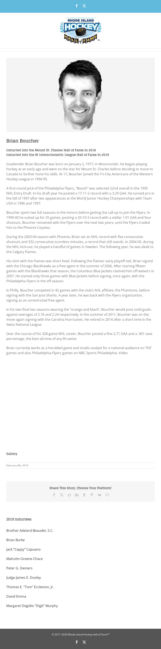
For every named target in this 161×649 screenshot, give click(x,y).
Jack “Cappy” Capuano (23, 549)
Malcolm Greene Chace (24, 558)
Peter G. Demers (19, 568)
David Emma (16, 596)
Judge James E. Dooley (23, 577)
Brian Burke (15, 540)
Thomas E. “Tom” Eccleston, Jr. (30, 587)
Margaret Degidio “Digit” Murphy (32, 605)
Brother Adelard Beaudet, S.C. (29, 530)
